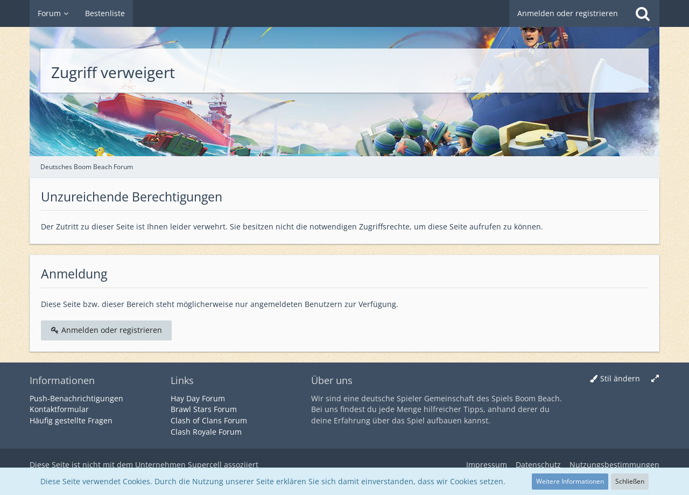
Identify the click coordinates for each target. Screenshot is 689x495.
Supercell (205, 464)
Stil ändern (620, 378)
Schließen (629, 481)
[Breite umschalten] (655, 379)
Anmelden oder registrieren (567, 13)
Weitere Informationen (570, 481)
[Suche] (642, 13)
